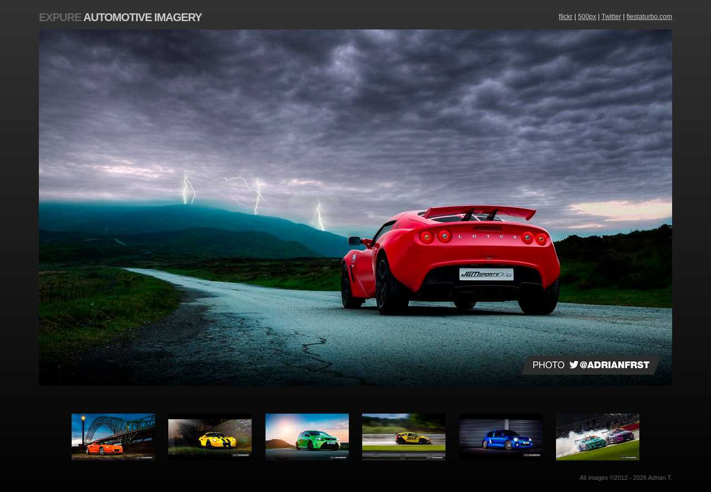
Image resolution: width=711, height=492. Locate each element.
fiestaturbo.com (649, 17)
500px (587, 17)
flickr (566, 17)
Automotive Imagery (120, 17)
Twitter (611, 17)
